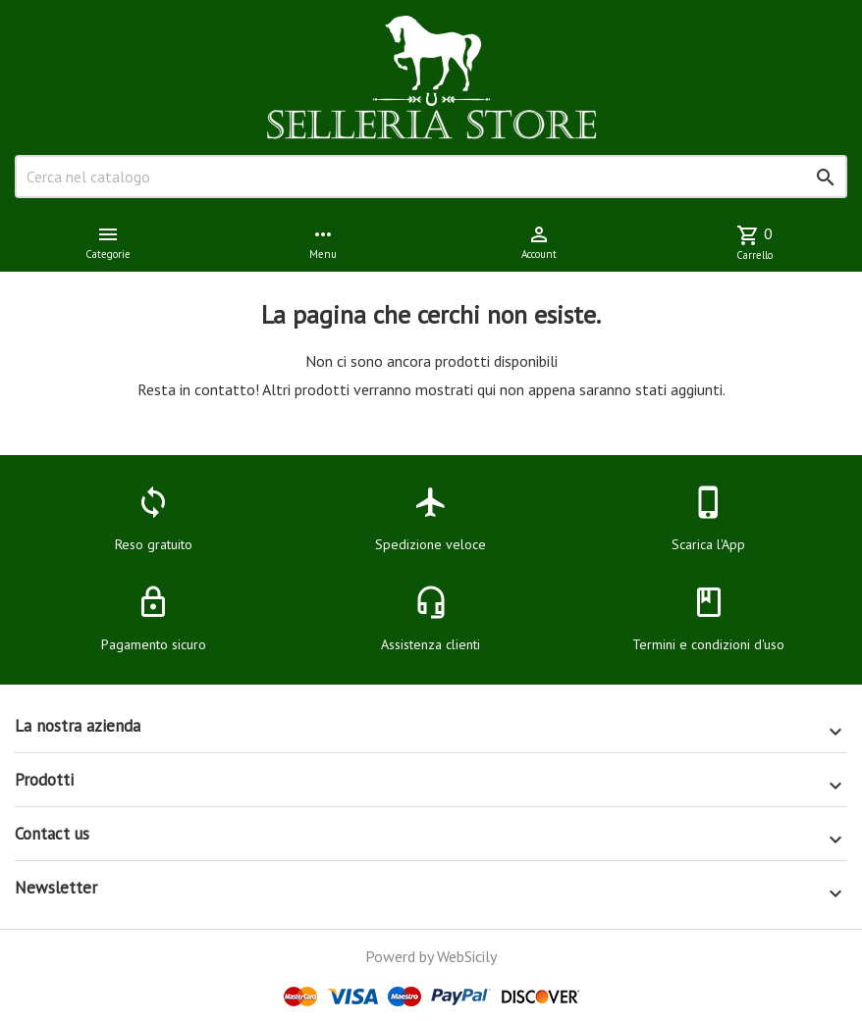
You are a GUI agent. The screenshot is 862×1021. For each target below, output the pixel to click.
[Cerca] (431, 176)
